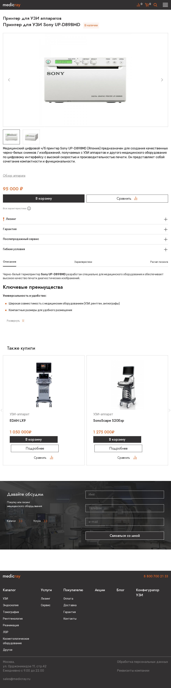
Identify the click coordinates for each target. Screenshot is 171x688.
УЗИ (5, 598)
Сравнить (127, 198)
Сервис (45, 605)
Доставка (70, 605)
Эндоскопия (11, 605)
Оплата (68, 598)
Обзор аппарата (14, 175)
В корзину (44, 198)
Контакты (70, 618)
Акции (100, 590)
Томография (11, 612)
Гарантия (69, 612)
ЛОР (5, 632)
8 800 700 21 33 (156, 576)
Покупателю (73, 590)
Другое (7, 650)
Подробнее (44, 449)
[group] (85, 80)
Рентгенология (13, 618)
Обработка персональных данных (142, 662)
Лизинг (45, 598)
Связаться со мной (125, 536)
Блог (120, 590)
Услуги (37, 522)
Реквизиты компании (133, 670)
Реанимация (11, 625)
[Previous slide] (9, 80)
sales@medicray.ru (16, 679)
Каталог (11, 522)
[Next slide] (162, 80)
